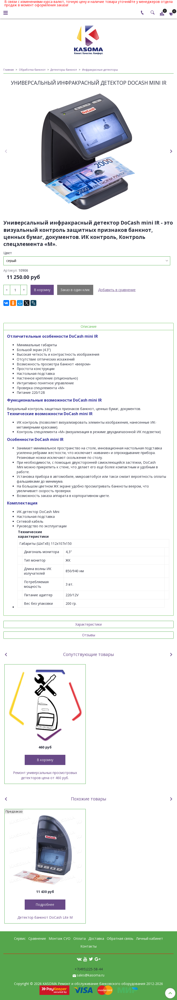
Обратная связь (120, 938)
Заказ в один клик (75, 289)
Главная (8, 69)
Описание (89, 326)
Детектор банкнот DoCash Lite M (45, 917)
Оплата (79, 938)
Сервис (20, 938)
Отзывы (88, 635)
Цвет (7, 253)
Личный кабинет (149, 938)
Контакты (88, 946)
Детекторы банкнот (63, 69)
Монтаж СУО (59, 938)
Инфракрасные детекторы (100, 69)
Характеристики (88, 624)
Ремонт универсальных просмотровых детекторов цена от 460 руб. (45, 775)
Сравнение (37, 938)
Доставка (96, 938)
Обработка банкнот (32, 69)
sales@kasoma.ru (90, 975)
